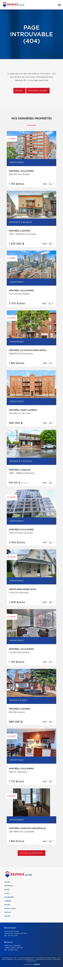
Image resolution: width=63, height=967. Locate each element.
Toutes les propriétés (31, 853)
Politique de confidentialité (24, 959)
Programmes (9, 897)
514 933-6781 (12, 935)
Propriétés (8, 886)
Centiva (36, 964)
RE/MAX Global (10, 908)
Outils (7, 893)
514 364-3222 (13, 950)
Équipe (7, 889)
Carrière (7, 901)
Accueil (19, 91)
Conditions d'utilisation (43, 959)
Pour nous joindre (37, 91)
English (7, 916)
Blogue (7, 904)
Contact (7, 912)
